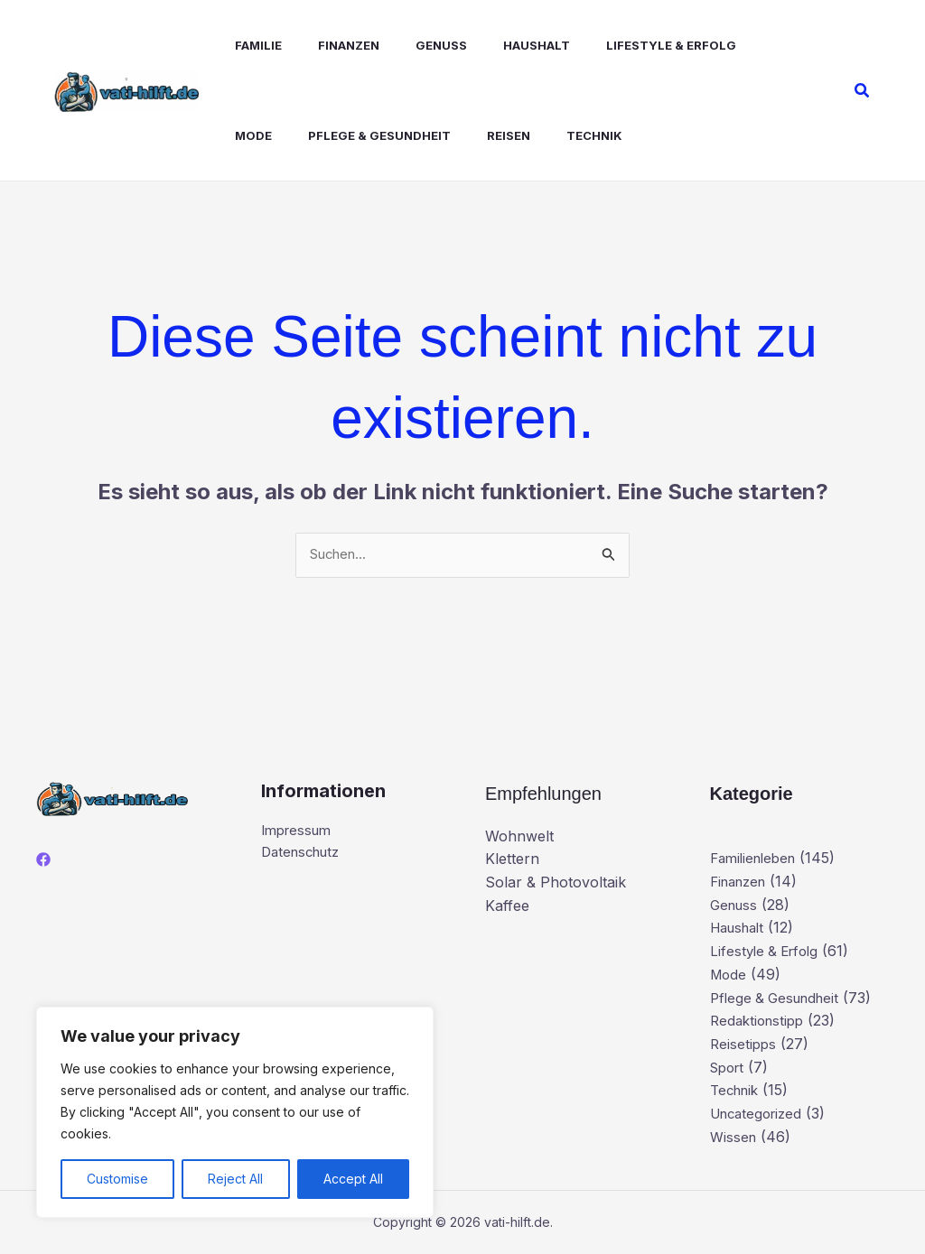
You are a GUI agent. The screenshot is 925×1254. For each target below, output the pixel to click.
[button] (863, 90)
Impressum (299, 833)
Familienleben (757, 859)
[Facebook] (43, 861)
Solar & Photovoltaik (555, 884)
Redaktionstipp (760, 1021)
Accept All (353, 1178)
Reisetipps (744, 1045)
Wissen (734, 1137)
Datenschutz (304, 857)
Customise (117, 1178)
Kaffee (507, 906)
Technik (489, 135)
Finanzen (323, 45)
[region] (235, 1112)
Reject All (235, 1178)
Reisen (410, 135)
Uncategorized (760, 1114)
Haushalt (496, 45)
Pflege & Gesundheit (288, 135)
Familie (240, 45)
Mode (736, 45)
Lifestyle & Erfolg (624, 45)
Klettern (512, 860)
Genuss (408, 45)
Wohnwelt (519, 837)
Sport (729, 1068)
